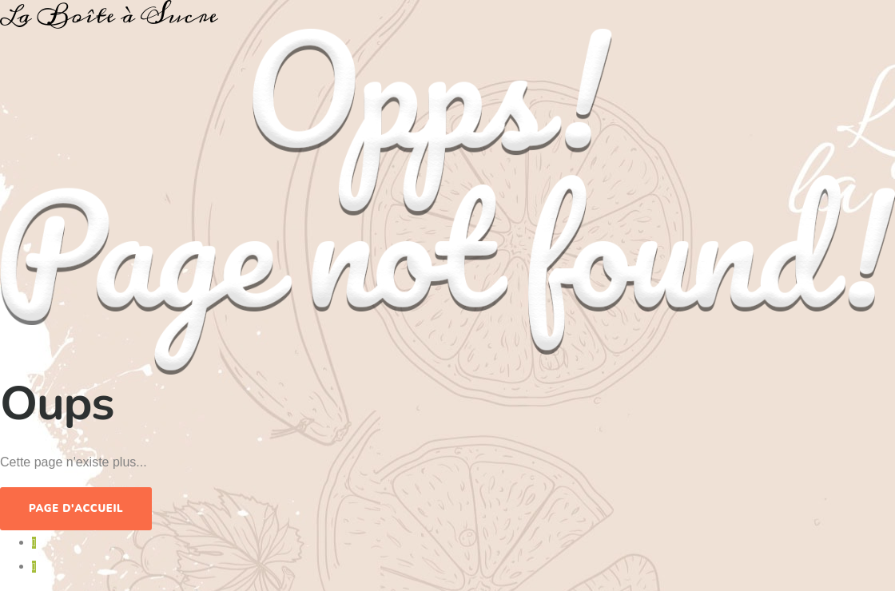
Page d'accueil (76, 509)
